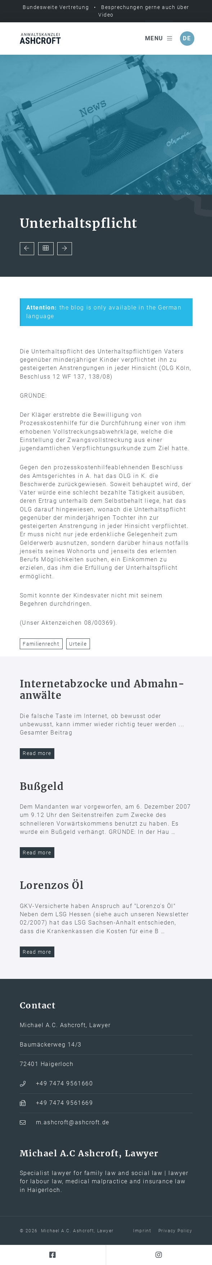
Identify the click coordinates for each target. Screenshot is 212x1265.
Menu (159, 38)
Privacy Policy (175, 1230)
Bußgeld (42, 786)
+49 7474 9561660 (64, 1084)
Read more (37, 753)
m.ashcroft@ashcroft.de (72, 1123)
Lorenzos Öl (52, 885)
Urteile (78, 644)
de (187, 38)
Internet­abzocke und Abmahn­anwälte (102, 690)
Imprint (142, 1230)
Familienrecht (41, 644)
